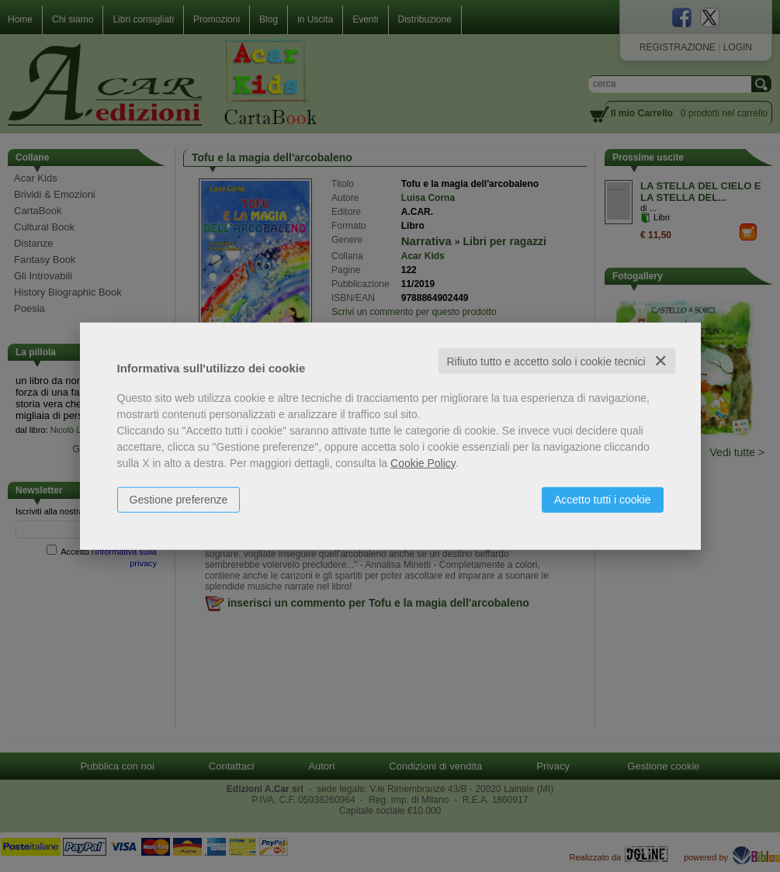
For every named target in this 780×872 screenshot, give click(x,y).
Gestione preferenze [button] (179, 499)
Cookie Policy (423, 462)
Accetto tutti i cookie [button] (602, 499)
